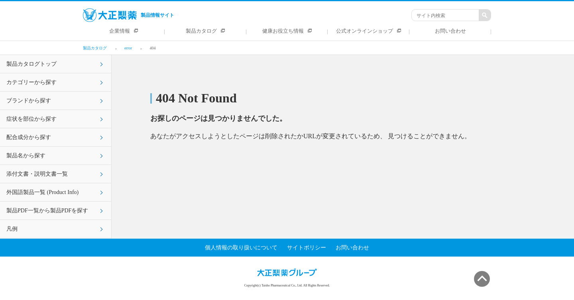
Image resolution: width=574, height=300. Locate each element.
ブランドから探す (28, 101)
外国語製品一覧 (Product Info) (42, 192)
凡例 (12, 229)
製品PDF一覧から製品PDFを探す (47, 211)
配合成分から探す (28, 137)
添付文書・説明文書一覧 (37, 174)
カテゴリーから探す (31, 82)
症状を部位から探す (31, 119)
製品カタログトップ (31, 64)
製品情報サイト (128, 15)
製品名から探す (25, 156)
